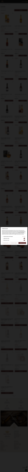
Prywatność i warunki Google (21, 232)
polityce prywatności (22, 231)
